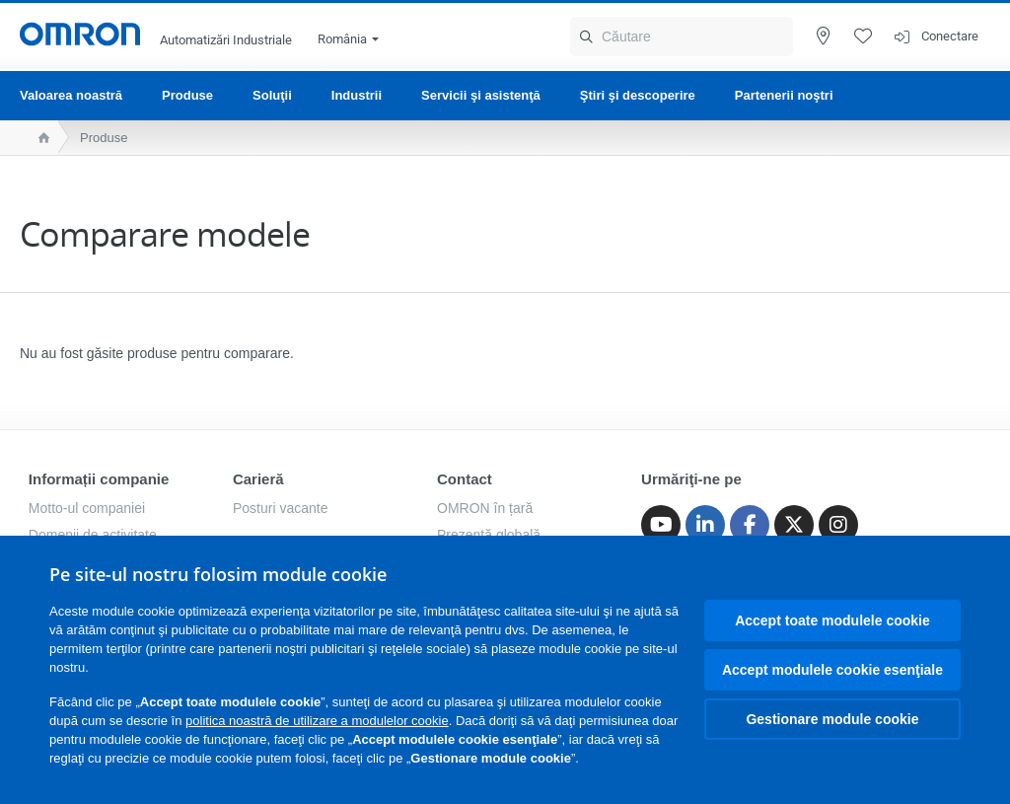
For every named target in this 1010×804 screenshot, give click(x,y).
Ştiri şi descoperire (637, 95)
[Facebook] (749, 525)
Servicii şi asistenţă (481, 95)
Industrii (356, 95)
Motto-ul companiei (87, 508)
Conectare (949, 36)
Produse (187, 95)
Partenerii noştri (784, 95)
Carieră (258, 479)
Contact (464, 479)
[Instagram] (838, 525)
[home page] (39, 137)
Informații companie (99, 479)
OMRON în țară (485, 508)
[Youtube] (661, 525)
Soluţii (272, 95)
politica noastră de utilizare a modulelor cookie (317, 720)
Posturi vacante (280, 508)
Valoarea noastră (71, 95)
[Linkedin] (705, 525)
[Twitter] (794, 525)
